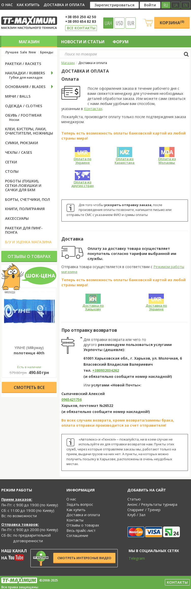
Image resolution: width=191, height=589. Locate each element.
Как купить (28, 4)
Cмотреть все (29, 387)
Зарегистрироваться (114, 5)
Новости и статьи (83, 42)
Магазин (29, 42)
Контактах (93, 108)
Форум (121, 42)
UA (175, 5)
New (32, 52)
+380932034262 (105, 370)
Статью (134, 499)
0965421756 (71, 399)
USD (119, 23)
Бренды (46, 52)
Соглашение (77, 535)
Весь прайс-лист (81, 530)
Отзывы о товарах (29, 256)
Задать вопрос (79, 504)
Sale (23, 52)
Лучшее (12, 52)
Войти (150, 5)
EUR (130, 23)
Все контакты (81, 28)
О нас (7, 4)
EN (185, 5)
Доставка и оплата (64, 4)
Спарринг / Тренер (144, 509)
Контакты (74, 520)
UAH (108, 23)
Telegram (133, 558)
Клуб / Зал (136, 514)
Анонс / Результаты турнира (152, 504)
